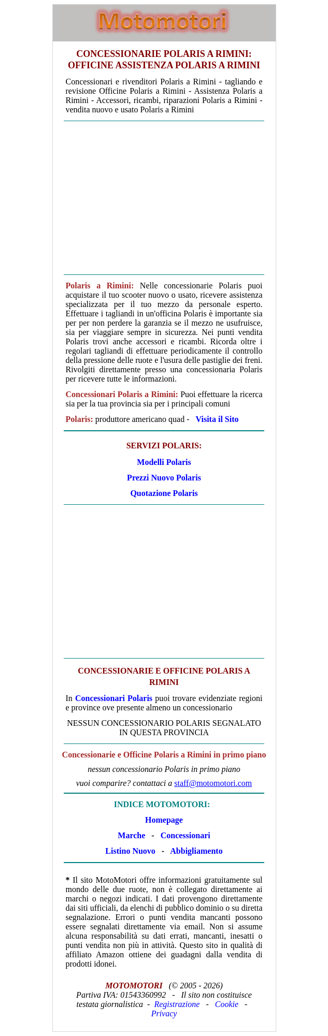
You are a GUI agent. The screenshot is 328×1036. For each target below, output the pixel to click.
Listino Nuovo (130, 851)
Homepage (164, 819)
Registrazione (176, 1004)
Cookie (226, 1004)
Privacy (164, 1013)
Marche (131, 835)
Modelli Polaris (164, 462)
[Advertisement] (164, 197)
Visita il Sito (217, 419)
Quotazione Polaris (163, 493)
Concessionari (185, 835)
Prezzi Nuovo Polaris (164, 477)
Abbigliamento (196, 851)
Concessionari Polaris (113, 698)
